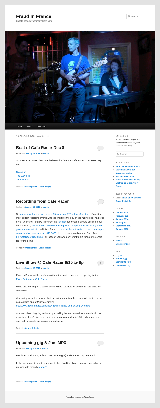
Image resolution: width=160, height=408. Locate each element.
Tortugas (62, 221)
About (30, 126)
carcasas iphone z (29, 214)
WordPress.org (123, 265)
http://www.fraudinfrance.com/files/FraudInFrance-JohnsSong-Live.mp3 (53, 305)
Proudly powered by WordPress (80, 397)
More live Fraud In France (128, 166)
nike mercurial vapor (93, 229)
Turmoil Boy (22, 179)
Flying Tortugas (24, 279)
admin (46, 153)
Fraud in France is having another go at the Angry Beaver (128, 182)
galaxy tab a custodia (27, 229)
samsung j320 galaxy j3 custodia (73, 214)
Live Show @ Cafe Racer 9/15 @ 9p (50, 262)
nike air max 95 (48, 214)
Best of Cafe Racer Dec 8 (40, 147)
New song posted (124, 173)
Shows (28, 328)
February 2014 (122, 216)
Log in (119, 255)
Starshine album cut (125, 170)
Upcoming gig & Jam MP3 (41, 342)
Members (42, 126)
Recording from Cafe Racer (42, 201)
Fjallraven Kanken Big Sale (88, 225)
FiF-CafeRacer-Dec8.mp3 (29, 237)
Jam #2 (43, 367)
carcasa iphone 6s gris (70, 229)
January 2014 (122, 219)
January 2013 (122, 222)
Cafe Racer (41, 279)
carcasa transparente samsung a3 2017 (52, 225)
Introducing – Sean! (125, 176)
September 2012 (123, 226)
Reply (35, 328)
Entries (121, 258)
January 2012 (122, 229)
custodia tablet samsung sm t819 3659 (36, 233)
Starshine (21, 172)
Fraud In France (33, 16)
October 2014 (122, 212)
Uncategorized (31, 187)
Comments (123, 262)
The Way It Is (23, 175)
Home (19, 126)
